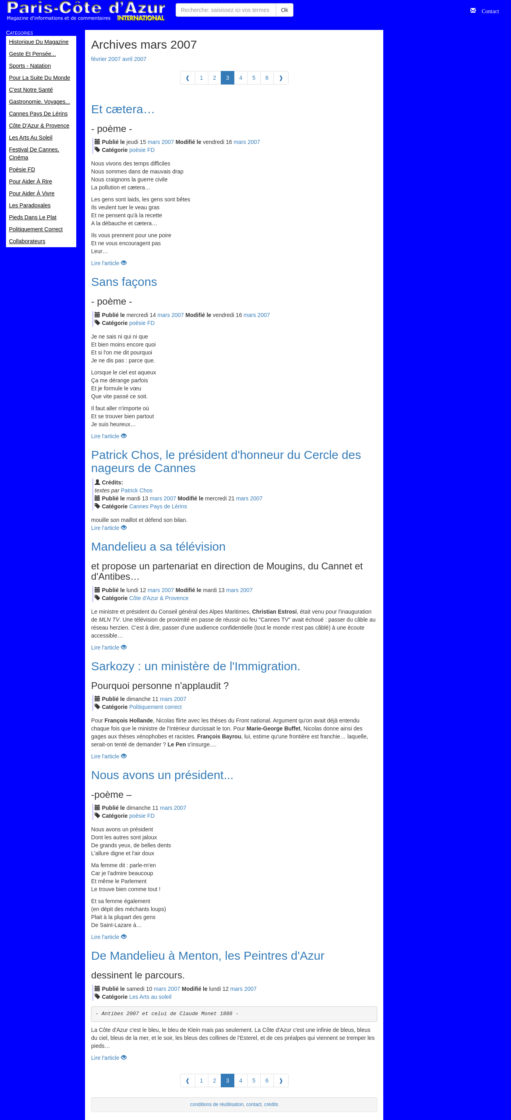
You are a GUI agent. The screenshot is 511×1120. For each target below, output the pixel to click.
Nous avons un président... (162, 774)
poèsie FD (142, 150)
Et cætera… (123, 109)
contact (253, 1104)
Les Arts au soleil (150, 997)
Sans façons (124, 281)
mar (154, 142)
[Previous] (187, 78)
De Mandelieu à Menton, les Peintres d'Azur (207, 955)
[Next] (281, 78)
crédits (271, 1104)
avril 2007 (134, 59)
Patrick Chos (137, 490)
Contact (487, 10)
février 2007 (106, 59)
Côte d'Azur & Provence (159, 598)
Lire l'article (108, 263)
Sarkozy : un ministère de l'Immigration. (195, 666)
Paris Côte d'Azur (86, 11)
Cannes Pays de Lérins (158, 506)
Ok (284, 10)
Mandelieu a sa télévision (158, 546)
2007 (168, 142)
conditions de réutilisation (217, 1104)
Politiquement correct (155, 707)
